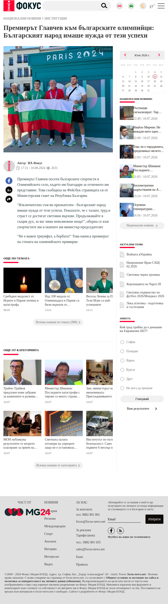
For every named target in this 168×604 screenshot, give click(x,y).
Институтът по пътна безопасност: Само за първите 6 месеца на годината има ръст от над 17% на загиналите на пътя (103, 444)
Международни (54, 526)
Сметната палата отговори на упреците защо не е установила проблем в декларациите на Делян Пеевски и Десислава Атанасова (61, 444)
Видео (48, 564)
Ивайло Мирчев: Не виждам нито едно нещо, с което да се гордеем (146, 129)
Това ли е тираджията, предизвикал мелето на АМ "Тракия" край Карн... (148, 149)
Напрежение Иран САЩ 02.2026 (142, 264)
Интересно (51, 556)
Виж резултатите (142, 408)
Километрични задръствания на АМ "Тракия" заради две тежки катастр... (147, 188)
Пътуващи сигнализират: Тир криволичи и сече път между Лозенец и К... (148, 110)
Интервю (50, 549)
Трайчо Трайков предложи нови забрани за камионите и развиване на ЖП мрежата (20, 393)
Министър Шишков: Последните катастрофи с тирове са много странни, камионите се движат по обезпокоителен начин (62, 393)
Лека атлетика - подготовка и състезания (144, 305)
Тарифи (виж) (85, 535)
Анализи (50, 541)
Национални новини (136, 99)
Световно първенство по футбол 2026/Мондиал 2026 (145, 294)
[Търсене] (68, 5)
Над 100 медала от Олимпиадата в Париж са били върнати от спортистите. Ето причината (62, 301)
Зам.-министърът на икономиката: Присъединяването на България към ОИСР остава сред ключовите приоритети (101, 393)
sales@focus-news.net (90, 549)
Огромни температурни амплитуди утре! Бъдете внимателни (146, 207)
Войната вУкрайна (139, 254)
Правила (82, 564)
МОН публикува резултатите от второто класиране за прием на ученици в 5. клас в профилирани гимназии (19, 444)
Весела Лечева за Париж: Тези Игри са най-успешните (103, 300)
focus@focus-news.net (90, 521)
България (50, 511)
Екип (79, 557)
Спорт (48, 534)
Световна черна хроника (143, 274)
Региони (50, 518)
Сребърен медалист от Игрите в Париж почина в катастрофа (21, 300)
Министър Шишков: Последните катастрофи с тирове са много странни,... (147, 168)
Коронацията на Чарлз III (144, 284)
